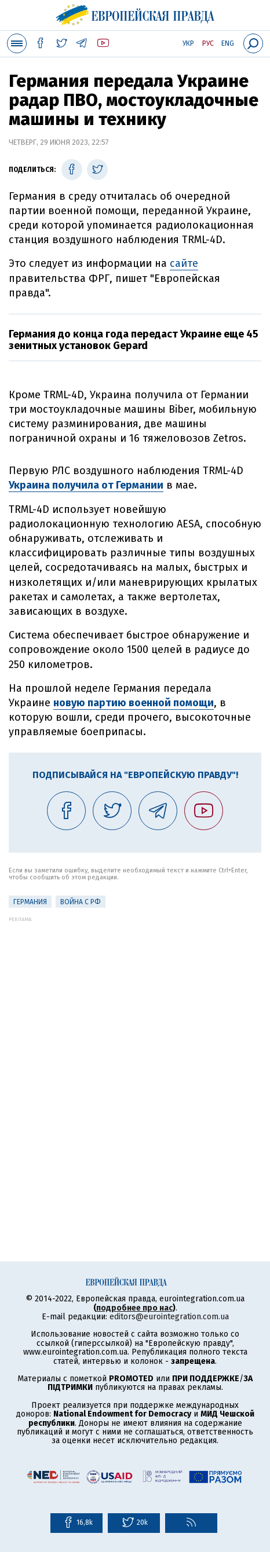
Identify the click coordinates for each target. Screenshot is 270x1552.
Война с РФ (80, 902)
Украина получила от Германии (86, 485)
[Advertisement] (135, 1057)
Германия (30, 902)
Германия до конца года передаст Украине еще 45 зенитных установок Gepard (133, 340)
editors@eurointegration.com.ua (169, 1317)
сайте (184, 263)
